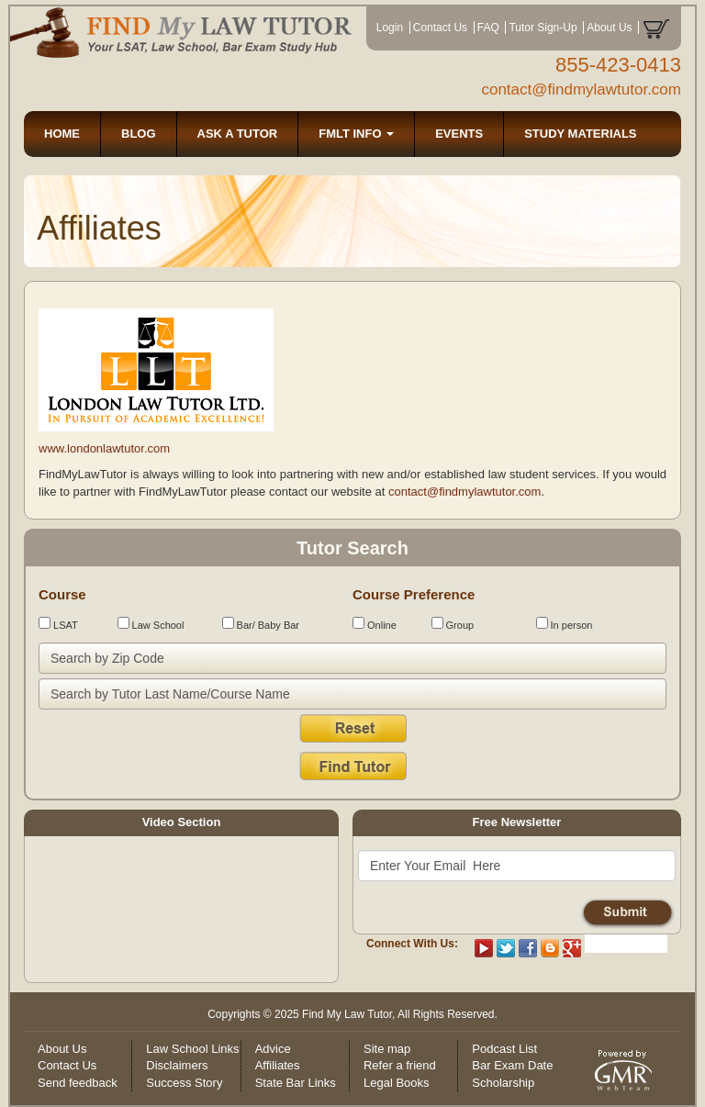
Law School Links (192, 1049)
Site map (387, 1049)
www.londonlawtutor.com (104, 448)
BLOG (138, 133)
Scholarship (503, 1083)
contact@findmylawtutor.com (581, 89)
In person (564, 624)
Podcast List (504, 1049)
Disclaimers (176, 1065)
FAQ (488, 27)
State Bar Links (295, 1083)
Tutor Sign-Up (542, 27)
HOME (62, 133)
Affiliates (277, 1065)
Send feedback (78, 1083)
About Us (609, 27)
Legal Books (397, 1083)
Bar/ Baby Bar (261, 624)
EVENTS (459, 133)
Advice (273, 1049)
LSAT (58, 624)
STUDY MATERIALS (580, 133)
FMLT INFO (356, 133)
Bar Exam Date (512, 1065)
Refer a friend (400, 1065)
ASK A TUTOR (237, 133)
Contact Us (440, 27)
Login (389, 27)
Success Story (184, 1083)
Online (374, 624)
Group (453, 624)
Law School (151, 624)
